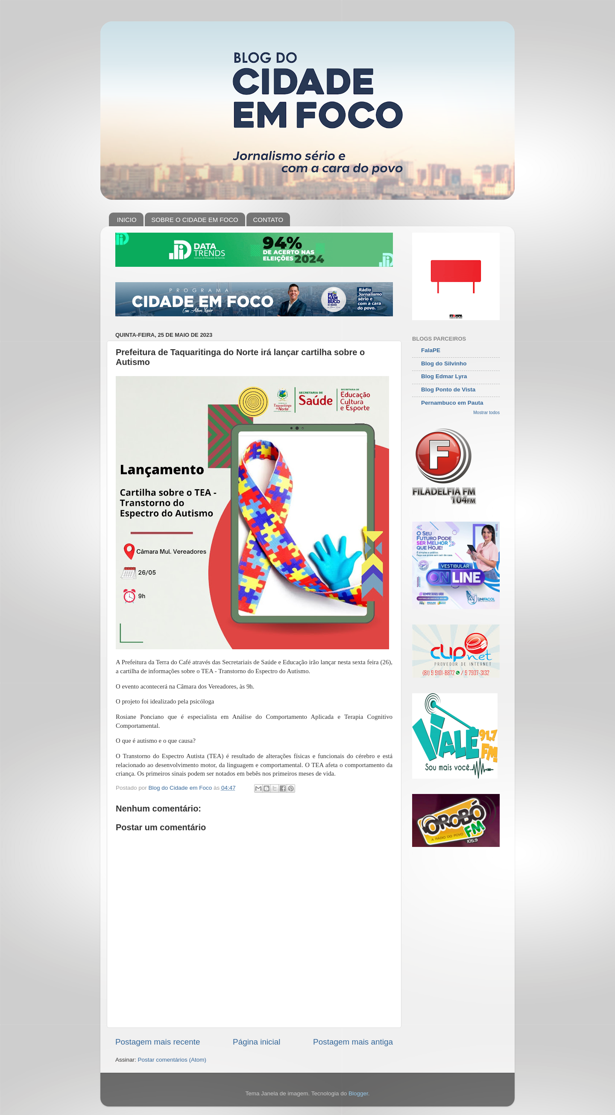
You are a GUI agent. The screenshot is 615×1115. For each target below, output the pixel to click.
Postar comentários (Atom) (172, 1060)
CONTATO (268, 219)
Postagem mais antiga (353, 1041)
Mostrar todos (486, 412)
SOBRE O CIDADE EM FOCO (194, 219)
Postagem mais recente (157, 1041)
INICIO (127, 219)
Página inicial (256, 1041)
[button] (254, 740)
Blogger (358, 1093)
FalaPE (430, 350)
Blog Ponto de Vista (448, 389)
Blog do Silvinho (444, 363)
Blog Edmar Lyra (444, 376)
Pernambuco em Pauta (452, 403)
